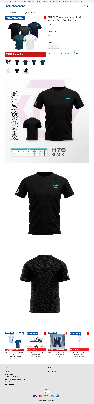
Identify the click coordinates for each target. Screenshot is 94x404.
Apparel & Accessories (74, 6)
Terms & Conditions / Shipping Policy (15, 379)
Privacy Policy (42, 400)
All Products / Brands (54, 6)
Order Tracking (9, 374)
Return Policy (8, 382)
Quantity (50, 42)
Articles (7, 371)
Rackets (64, 6)
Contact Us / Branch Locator (12, 376)
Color (49, 28)
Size (49, 35)
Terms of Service (9, 384)
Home (28, 6)
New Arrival (44, 6)
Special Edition (36, 6)
